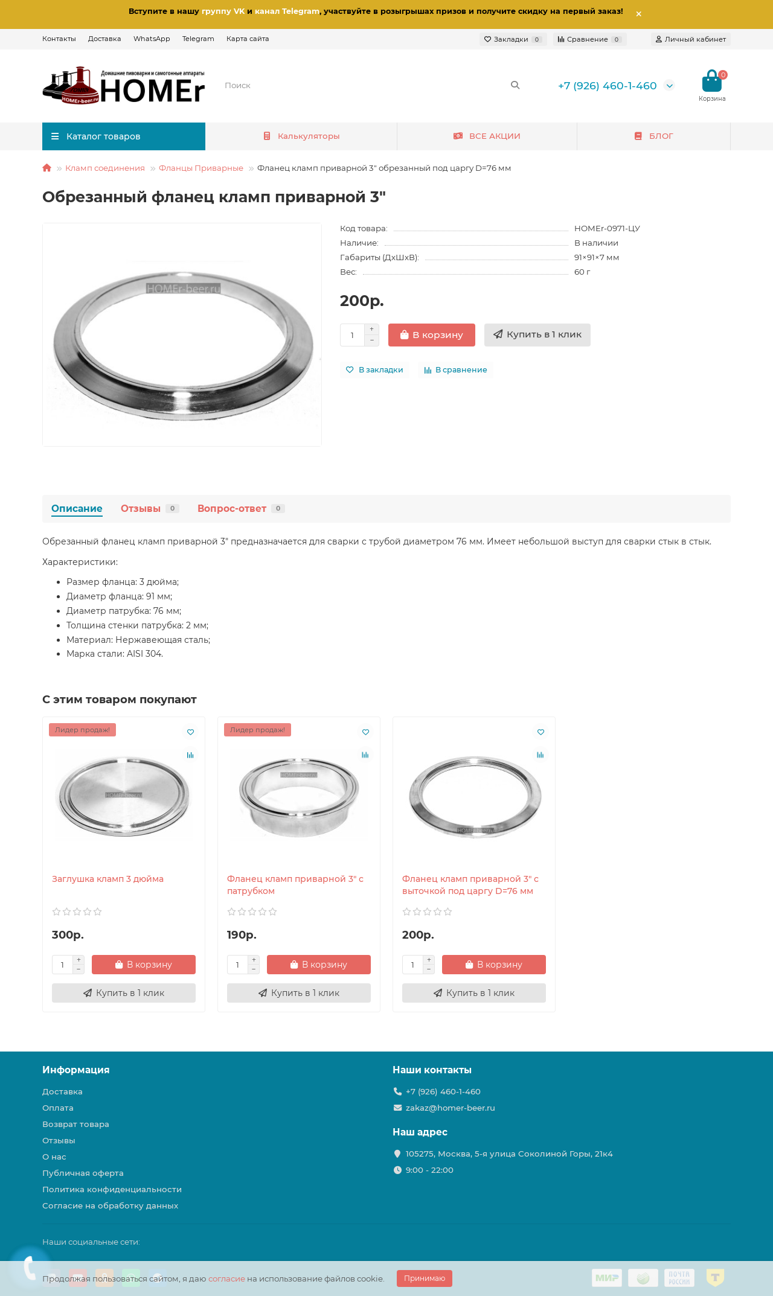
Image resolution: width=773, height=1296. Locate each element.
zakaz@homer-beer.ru (450, 1107)
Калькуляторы (301, 136)
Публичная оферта (83, 1173)
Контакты (59, 38)
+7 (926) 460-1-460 (607, 85)
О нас (54, 1156)
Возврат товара (75, 1124)
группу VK (223, 11)
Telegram (198, 38)
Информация (76, 1070)
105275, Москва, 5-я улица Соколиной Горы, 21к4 (509, 1153)
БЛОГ (653, 136)
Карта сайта (247, 38)
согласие (226, 1278)
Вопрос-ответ (241, 508)
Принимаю (424, 1278)
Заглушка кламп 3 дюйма (108, 878)
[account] (691, 39)
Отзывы (150, 508)
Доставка (104, 38)
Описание (77, 508)
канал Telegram (287, 11)
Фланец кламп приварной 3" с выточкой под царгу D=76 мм (470, 884)
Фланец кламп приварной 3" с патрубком (295, 884)
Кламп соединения (105, 168)
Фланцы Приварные (201, 168)
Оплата (58, 1107)
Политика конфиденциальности (112, 1189)
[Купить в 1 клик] (537, 335)
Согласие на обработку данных (110, 1205)
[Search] (372, 85)
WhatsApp (151, 38)
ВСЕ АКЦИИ (487, 136)
